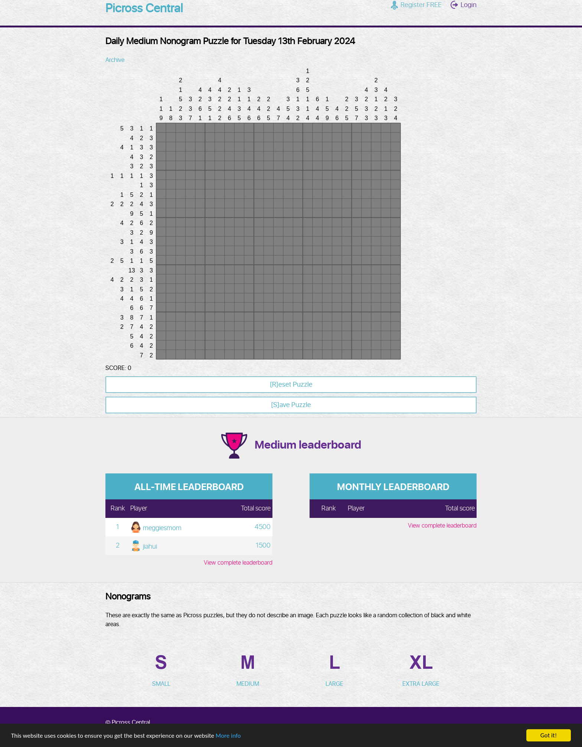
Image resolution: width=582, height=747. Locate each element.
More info (228, 736)
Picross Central (144, 9)
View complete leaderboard (238, 563)
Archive (114, 60)
